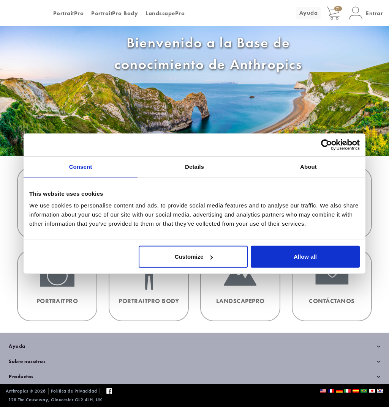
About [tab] (308, 166)
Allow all (305, 256)
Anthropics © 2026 (26, 391)
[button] (366, 13)
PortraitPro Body (114, 13)
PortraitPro (68, 13)
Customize (194, 256)
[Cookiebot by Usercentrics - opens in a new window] (326, 144)
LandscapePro (165, 13)
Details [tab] (194, 166)
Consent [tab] (80, 166)
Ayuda (308, 13)
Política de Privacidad (74, 391)
